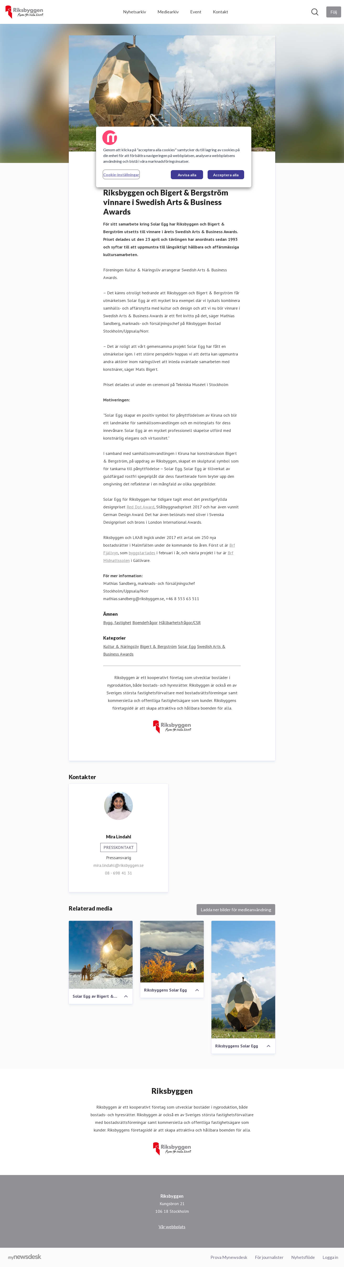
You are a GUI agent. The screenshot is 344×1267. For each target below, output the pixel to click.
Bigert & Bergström (158, 646)
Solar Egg (187, 646)
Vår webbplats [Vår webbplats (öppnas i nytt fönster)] (172, 1226)
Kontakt (220, 11)
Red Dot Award (140, 507)
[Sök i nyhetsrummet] (315, 12)
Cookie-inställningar (121, 174)
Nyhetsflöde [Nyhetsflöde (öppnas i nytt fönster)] (303, 1257)
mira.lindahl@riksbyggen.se (118, 865)
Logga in (330, 1257)
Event (195, 11)
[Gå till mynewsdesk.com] (25, 1257)
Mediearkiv (168, 11)
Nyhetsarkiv (134, 11)
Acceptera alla (226, 175)
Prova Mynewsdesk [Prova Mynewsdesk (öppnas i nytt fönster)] (228, 1257)
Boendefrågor (145, 622)
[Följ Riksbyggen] (333, 11)
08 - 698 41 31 (118, 873)
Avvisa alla (187, 175)
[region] (173, 157)
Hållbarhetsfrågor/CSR (180, 622)
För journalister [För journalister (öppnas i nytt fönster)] (269, 1257)
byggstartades (142, 552)
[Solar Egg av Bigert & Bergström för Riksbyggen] (101, 955)
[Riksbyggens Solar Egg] (172, 951)
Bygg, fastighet (117, 622)
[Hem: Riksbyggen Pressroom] (24, 12)
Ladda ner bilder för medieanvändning (236, 909)
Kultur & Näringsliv (121, 646)
